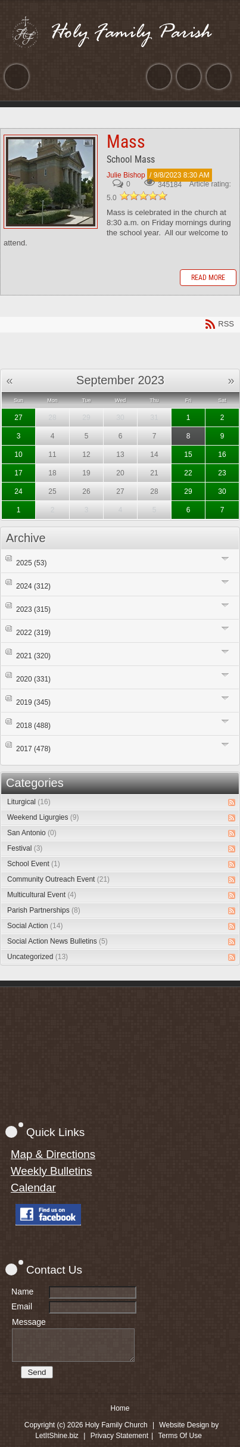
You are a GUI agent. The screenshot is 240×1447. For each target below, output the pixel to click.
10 (18, 454)
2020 (33, 679)
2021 (33, 656)
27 (18, 417)
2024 (33, 586)
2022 (33, 632)
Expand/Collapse (225, 558)
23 (222, 473)
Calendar (33, 1187)
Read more (208, 277)
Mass (50, 181)
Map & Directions (53, 1154)
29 (188, 491)
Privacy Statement (119, 1436)
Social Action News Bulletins (57, 941)
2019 (33, 702)
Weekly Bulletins (51, 1171)
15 (188, 454)
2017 (33, 749)
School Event (33, 864)
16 (222, 454)
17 (18, 473)
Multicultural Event (41, 895)
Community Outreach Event (58, 879)
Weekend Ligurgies (43, 817)
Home (119, 1408)
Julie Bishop (126, 175)
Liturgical (29, 802)
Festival (24, 848)
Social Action (35, 926)
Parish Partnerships (43, 910)
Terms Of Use (180, 1436)
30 (222, 491)
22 (188, 473)
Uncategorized (37, 957)
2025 (31, 563)
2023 (33, 609)
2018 (33, 725)
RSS (231, 802)
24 (18, 491)
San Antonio (32, 833)
